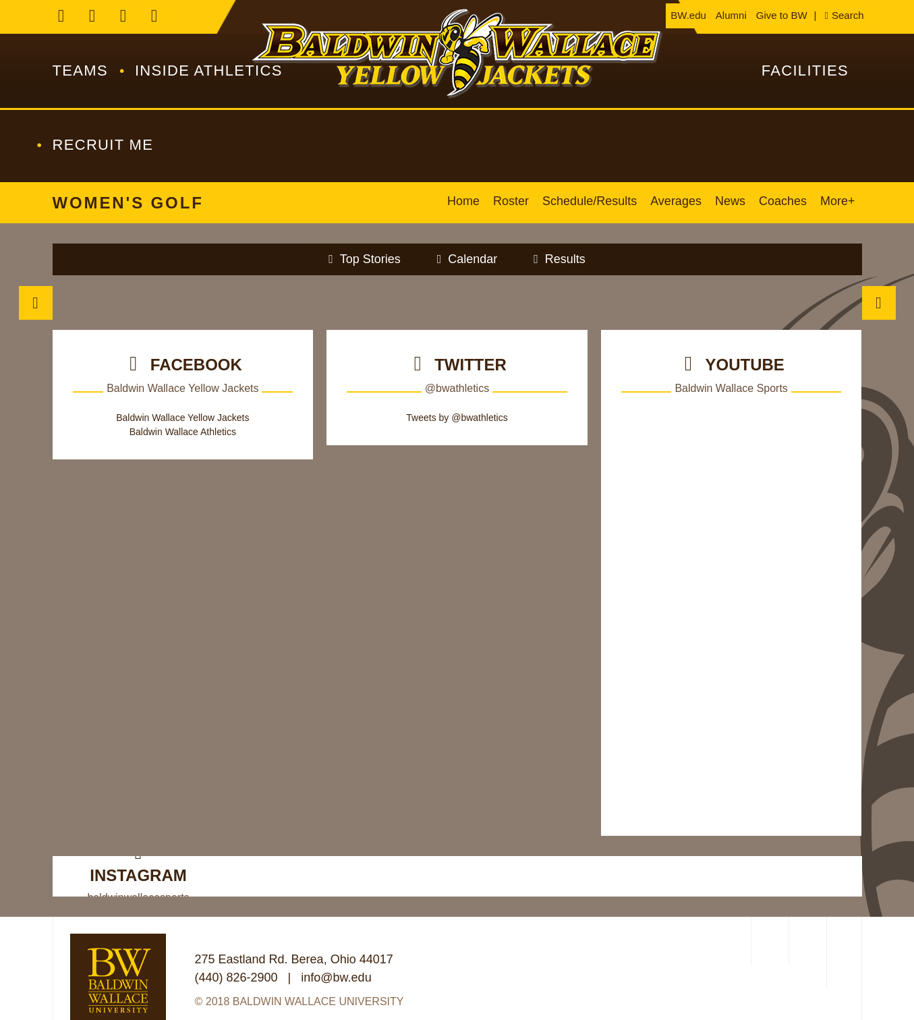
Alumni (731, 15)
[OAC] (768, 941)
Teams (80, 70)
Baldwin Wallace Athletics (457, 54)
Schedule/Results (589, 201)
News (730, 201)
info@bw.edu (336, 977)
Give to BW (781, 15)
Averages (676, 201)
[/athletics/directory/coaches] (621, 302)
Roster (511, 201)
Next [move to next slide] (879, 303)
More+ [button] (837, 201)
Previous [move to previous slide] (36, 303)
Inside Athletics (209, 70)
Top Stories (370, 259)
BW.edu (688, 15)
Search (848, 15)
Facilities (805, 70)
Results (565, 259)
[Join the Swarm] (293, 302)
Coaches (783, 201)
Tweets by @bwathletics (456, 417)
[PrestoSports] (843, 952)
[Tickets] (130, 302)
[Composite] (457, 302)
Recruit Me (103, 144)
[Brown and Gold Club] (785, 302)
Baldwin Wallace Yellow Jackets (182, 417)
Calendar (472, 259)
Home (463, 201)
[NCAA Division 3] (806, 941)
